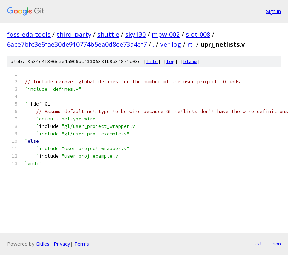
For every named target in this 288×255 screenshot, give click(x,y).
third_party (74, 34)
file (152, 61)
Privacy (62, 243)
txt (258, 243)
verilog (170, 44)
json (275, 243)
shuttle (108, 34)
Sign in (273, 11)
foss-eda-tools (29, 34)
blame (190, 61)
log (170, 61)
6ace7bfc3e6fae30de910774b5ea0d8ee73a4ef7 (77, 44)
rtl (191, 44)
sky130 (135, 34)
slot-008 (198, 34)
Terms (81, 243)
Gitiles (43, 243)
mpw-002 (166, 34)
